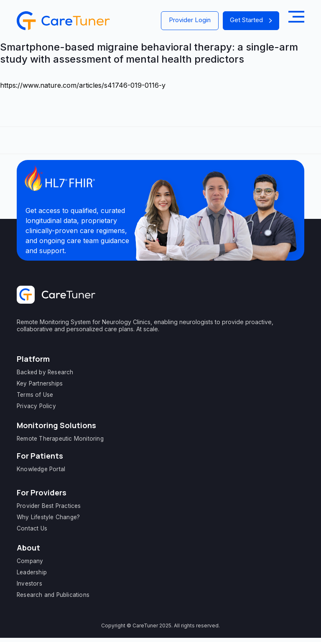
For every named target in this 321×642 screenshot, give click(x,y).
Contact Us (32, 528)
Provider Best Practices (49, 505)
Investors (29, 583)
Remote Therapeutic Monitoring (60, 438)
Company (30, 561)
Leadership (32, 572)
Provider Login (190, 20)
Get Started (251, 20)
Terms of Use (35, 394)
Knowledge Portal (41, 469)
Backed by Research (45, 372)
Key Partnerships (40, 383)
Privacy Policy (36, 406)
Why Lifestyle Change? (48, 517)
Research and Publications (53, 594)
